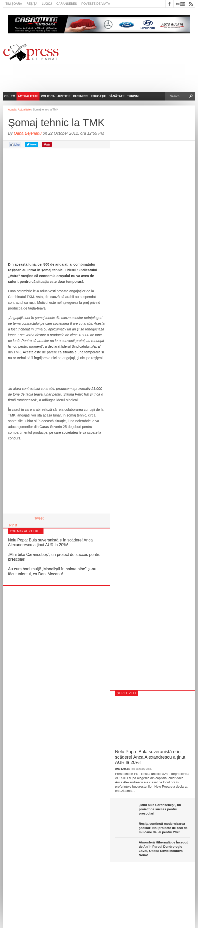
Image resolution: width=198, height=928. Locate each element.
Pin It (13, 525)
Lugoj (47, 3)
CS (6, 96)
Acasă (12, 109)
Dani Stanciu (122, 769)
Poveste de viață (95, 3)
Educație (98, 96)
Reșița (31, 3)
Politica (48, 96)
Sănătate (117, 96)
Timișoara (14, 3)
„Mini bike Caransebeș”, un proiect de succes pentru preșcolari (160, 809)
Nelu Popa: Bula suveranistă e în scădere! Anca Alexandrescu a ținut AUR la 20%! (150, 757)
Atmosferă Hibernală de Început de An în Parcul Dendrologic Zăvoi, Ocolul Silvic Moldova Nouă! (163, 848)
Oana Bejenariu (28, 133)
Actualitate (28, 96)
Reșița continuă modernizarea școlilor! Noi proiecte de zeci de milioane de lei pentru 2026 (163, 828)
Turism (132, 96)
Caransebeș (66, 3)
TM (13, 96)
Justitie (63, 96)
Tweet (39, 518)
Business (80, 96)
